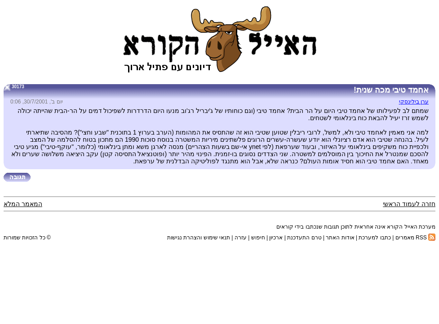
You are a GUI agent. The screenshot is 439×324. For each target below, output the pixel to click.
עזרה (241, 237)
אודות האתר (340, 237)
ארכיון (276, 237)
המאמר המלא (23, 203)
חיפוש (258, 237)
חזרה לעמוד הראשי (409, 203)
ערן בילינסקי (414, 102)
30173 (18, 86)
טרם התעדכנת (304, 237)
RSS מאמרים (415, 237)
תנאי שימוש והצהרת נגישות (198, 237)
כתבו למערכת (374, 237)
